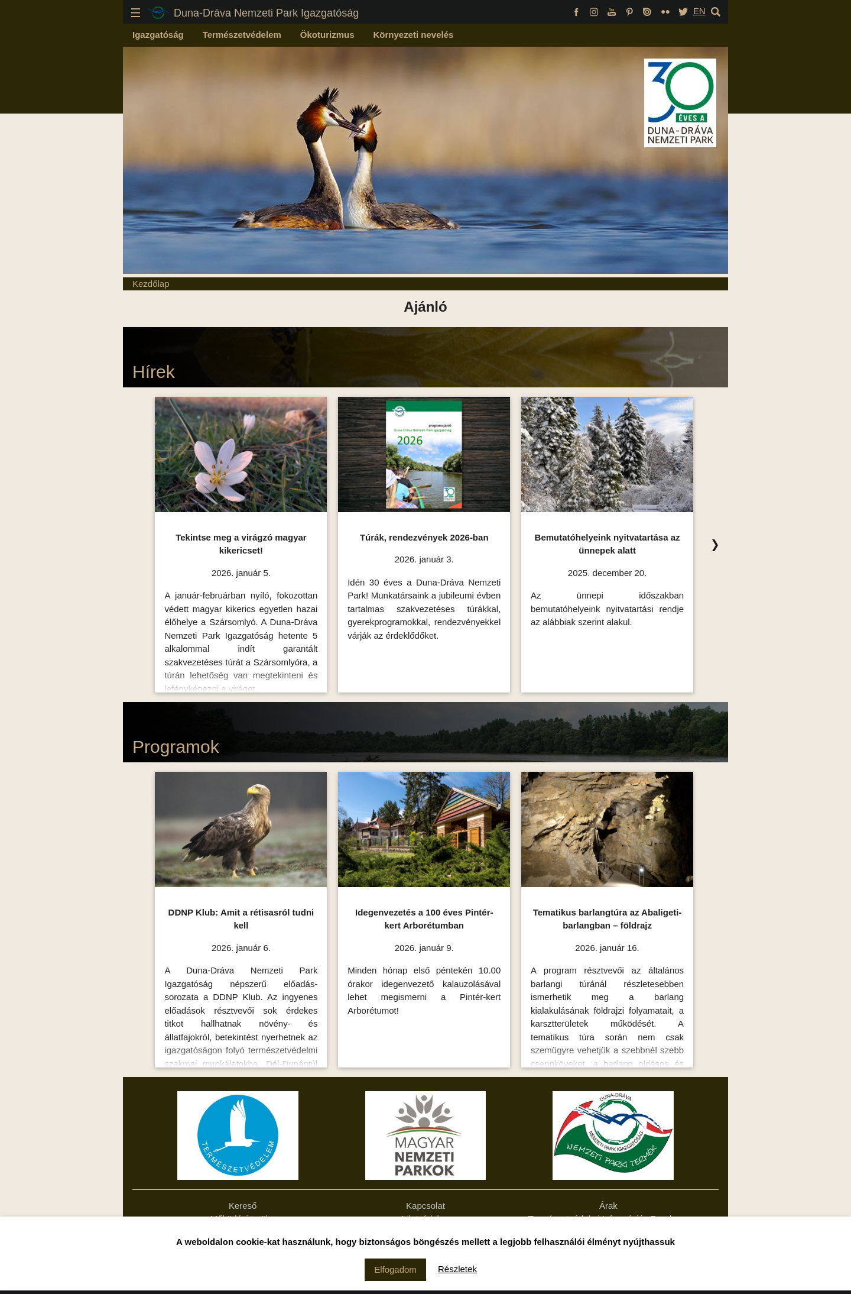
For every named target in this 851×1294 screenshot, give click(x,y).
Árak (608, 1206)
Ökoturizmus (327, 35)
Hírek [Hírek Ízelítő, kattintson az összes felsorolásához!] (153, 371)
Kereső (243, 1206)
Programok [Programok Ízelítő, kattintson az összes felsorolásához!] (175, 746)
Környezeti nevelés (413, 35)
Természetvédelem (242, 35)
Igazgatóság (158, 35)
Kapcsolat (425, 1206)
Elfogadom (395, 1269)
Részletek (457, 1269)
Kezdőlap (151, 284)
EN (699, 11)
